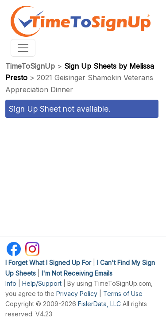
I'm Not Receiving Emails (77, 273)
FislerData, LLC (99, 303)
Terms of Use (123, 293)
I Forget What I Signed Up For (48, 262)
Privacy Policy (76, 293)
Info (10, 283)
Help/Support (42, 283)
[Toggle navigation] (23, 48)
